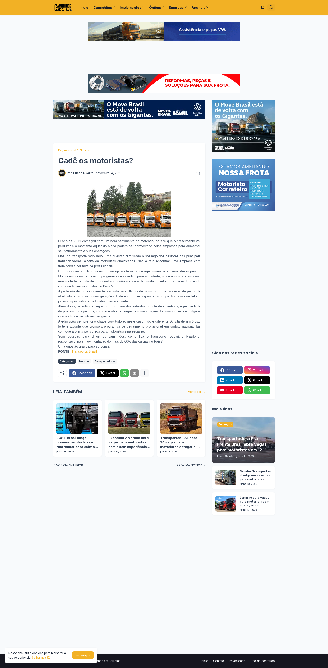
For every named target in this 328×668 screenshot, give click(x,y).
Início (83, 7)
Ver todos (195, 392)
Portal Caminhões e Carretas (100, 661)
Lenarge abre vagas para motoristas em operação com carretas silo (255, 502)
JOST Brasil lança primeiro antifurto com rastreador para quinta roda (75, 442)
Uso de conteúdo (263, 661)
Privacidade (237, 661)
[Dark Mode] (262, 7)
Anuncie (198, 7)
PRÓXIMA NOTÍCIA (189, 465)
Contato (218, 661)
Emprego (176, 7)
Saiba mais (39, 657)
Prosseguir (83, 655)
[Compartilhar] (196, 173)
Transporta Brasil (84, 351)
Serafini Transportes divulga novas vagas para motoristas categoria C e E (255, 475)
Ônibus (155, 7)
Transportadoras (104, 361)
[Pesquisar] (271, 7)
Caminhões (102, 7)
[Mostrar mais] (144, 373)
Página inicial (67, 150)
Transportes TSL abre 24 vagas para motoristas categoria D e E (181, 442)
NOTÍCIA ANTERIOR (69, 465)
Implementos (130, 7)
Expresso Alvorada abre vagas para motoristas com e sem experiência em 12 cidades (128, 442)
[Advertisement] (164, 57)
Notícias (85, 150)
